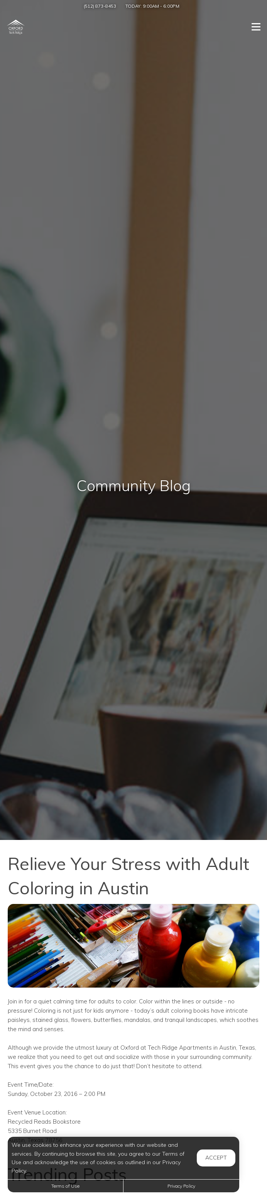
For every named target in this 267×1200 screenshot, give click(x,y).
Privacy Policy (181, 1186)
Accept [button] (216, 1157)
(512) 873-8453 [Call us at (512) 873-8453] (100, 6)
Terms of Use (65, 1186)
